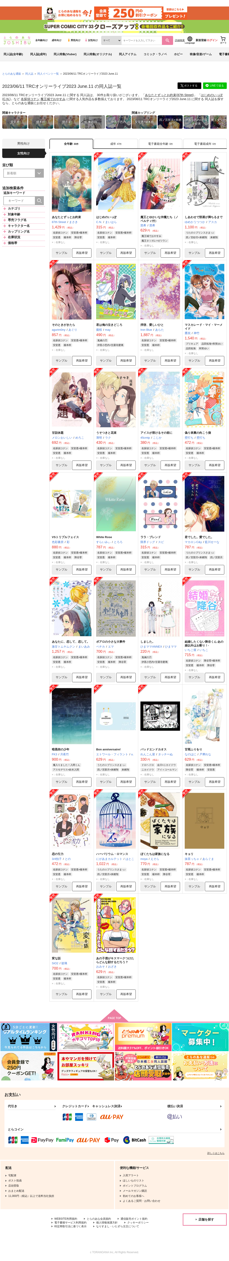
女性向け (91, 40)
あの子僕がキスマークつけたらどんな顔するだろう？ (115, 960)
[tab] (116, 144)
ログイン (212, 40)
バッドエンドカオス (153, 750)
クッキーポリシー (138, 1223)
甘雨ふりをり (193, 750)
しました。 (147, 642)
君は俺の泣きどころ (109, 325)
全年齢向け (41, 40)
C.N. (6, 99)
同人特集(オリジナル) (98, 54)
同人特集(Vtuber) (65, 54)
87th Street (185, 95)
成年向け (56, 40)
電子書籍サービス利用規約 (70, 1223)
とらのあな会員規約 (99, 1219)
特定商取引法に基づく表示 (70, 1226)
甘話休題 (58, 433)
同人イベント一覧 (48, 74)
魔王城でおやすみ (53, 99)
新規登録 (201, 40)
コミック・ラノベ (155, 54)
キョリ (189, 854)
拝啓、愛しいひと (152, 325)
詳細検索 (180, 40)
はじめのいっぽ (212, 95)
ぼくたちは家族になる (155, 854)
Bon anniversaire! (108, 750)
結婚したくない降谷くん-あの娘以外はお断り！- (204, 644)
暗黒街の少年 (60, 750)
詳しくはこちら (216, 1153)
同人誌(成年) (38, 54)
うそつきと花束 (106, 433)
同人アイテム (127, 54)
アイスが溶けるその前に (156, 433)
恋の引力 (58, 854)
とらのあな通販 (11, 74)
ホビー (178, 54)
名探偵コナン (30, 99)
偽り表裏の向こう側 (198, 433)
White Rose (104, 537)
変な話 (56, 959)
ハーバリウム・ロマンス (112, 854)
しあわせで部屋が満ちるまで (204, 217)
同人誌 (29, 74)
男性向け (74, 40)
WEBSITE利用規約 (65, 1219)
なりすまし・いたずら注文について (117, 1226)
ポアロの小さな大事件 (110, 642)
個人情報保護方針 (107, 1223)
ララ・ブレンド (150, 537)
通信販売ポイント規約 (134, 1219)
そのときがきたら (63, 325)
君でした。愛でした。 (199, 537)
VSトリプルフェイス (65, 537)
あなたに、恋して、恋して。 (71, 642)
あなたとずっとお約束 (160, 95)
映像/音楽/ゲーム (201, 54)
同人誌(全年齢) (13, 54)
